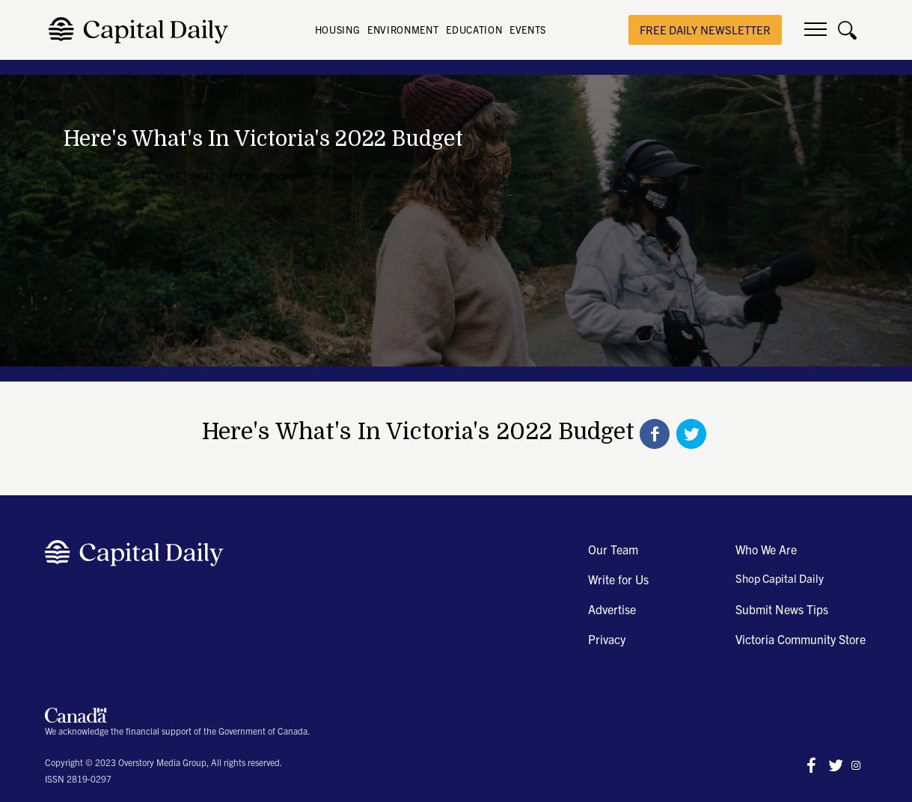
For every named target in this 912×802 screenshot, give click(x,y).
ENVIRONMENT (402, 29)
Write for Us (618, 579)
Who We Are (766, 549)
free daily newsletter (705, 29)
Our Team (613, 549)
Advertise (612, 609)
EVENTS (527, 29)
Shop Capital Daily (779, 578)
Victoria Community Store (800, 638)
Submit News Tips (781, 609)
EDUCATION (474, 29)
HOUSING (338, 29)
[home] (142, 30)
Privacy (606, 638)
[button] (815, 29)
